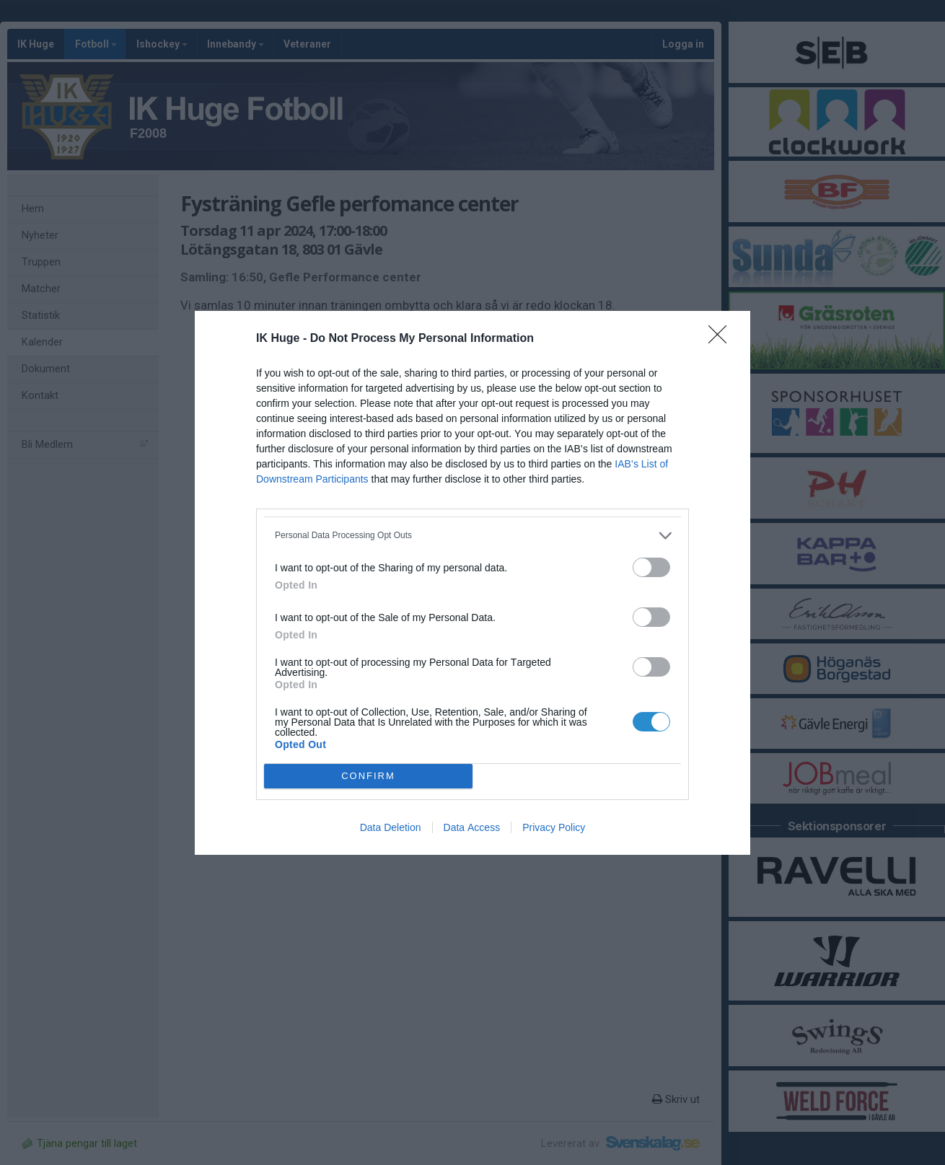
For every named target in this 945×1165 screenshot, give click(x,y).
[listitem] (472, 535)
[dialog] (472, 583)
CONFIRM (368, 775)
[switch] (651, 567)
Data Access (472, 827)
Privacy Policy (553, 827)
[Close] (722, 339)
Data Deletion (390, 827)
